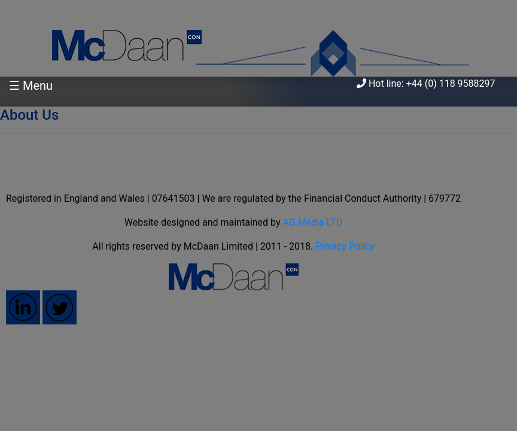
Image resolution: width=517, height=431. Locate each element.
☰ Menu (31, 85)
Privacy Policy (345, 246)
